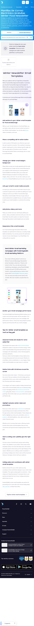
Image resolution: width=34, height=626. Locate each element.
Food (26, 7)
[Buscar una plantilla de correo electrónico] (14, 37)
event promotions (20, 391)
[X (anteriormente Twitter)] (25, 504)
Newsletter (19, 7)
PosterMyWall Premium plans (19, 273)
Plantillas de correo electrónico (7, 7)
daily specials (6, 486)
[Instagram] (21, 504)
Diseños (9, 32)
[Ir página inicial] (2, 2)
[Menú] (32, 2)
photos (26, 130)
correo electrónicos (25, 32)
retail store (20, 408)
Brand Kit (5, 179)
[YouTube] (30, 504)
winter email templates (23, 345)
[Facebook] (16, 504)
